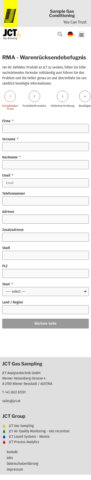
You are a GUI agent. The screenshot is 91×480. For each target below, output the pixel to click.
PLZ (5, 266)
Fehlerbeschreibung (62, 105)
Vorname (9, 139)
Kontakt (12, 452)
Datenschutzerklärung (22, 463)
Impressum (15, 469)
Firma (6, 121)
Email (6, 175)
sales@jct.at (11, 401)
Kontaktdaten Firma (10, 107)
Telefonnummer (13, 194)
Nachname (10, 157)
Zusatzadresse (13, 230)
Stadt (6, 248)
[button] (81, 34)
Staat (6, 284)
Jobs (10, 458)
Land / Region (12, 302)
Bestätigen (85, 105)
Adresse (8, 212)
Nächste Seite (45, 323)
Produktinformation (34, 105)
